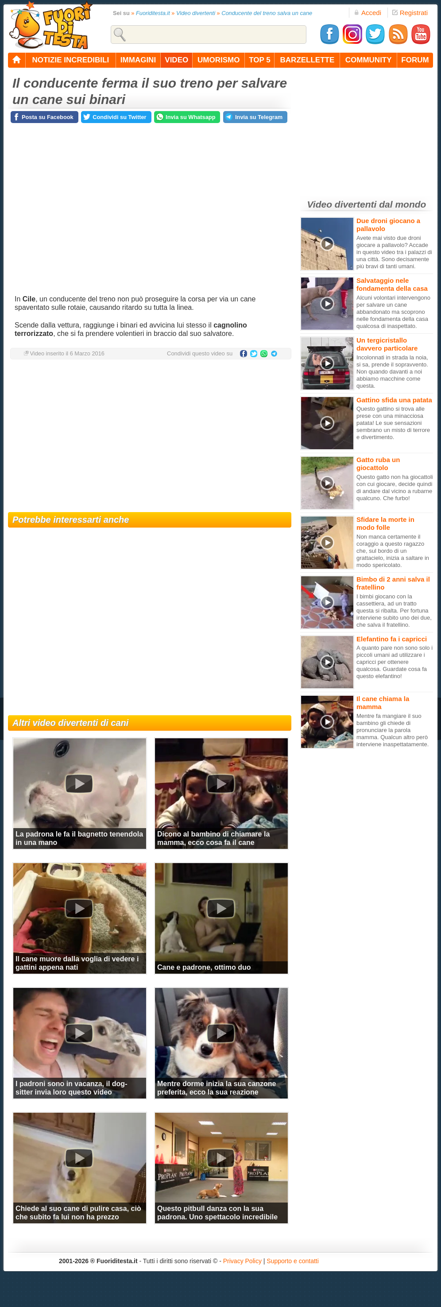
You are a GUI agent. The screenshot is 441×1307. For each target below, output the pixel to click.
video (176, 60)
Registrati (410, 12)
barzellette (307, 60)
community (368, 60)
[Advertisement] (149, 437)
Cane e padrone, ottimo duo (204, 967)
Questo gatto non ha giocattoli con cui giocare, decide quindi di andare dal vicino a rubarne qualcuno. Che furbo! (394, 487)
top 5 (260, 60)
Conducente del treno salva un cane (266, 13)
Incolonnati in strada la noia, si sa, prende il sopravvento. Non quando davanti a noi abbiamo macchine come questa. (392, 371)
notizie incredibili (70, 60)
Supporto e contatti (293, 1261)
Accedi (367, 12)
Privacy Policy (242, 1261)
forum (415, 60)
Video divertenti (195, 13)
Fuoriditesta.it (153, 13)
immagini (138, 60)
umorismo (218, 60)
